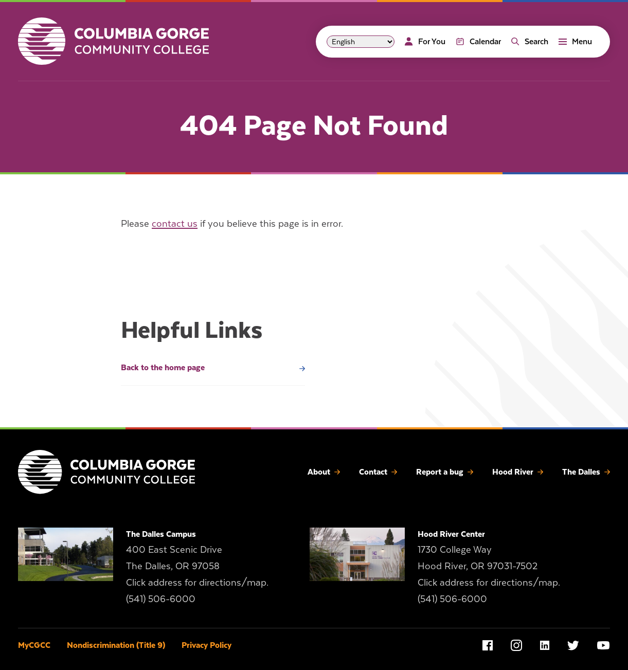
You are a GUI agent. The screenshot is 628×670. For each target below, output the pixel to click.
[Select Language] (360, 41)
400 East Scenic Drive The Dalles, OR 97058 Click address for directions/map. (197, 566)
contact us (175, 223)
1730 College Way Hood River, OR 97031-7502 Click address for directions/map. (489, 566)
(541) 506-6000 (160, 598)
